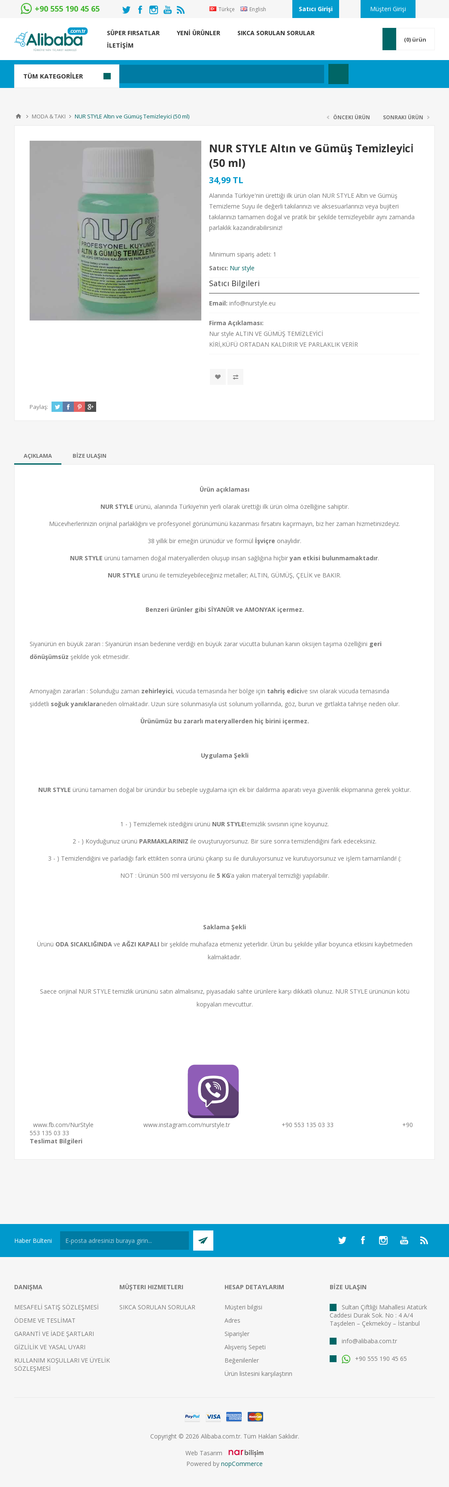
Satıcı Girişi (316, 9)
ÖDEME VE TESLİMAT (45, 1320)
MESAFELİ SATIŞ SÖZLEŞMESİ (56, 1307)
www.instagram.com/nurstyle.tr (186, 1125)
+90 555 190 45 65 (374, 1358)
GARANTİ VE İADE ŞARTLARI (54, 1334)
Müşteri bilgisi (243, 1307)
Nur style (242, 268)
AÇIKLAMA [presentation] (38, 455)
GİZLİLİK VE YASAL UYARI (49, 1347)
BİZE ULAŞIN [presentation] (89, 455)
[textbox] (183, 74)
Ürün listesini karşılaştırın (258, 1373)
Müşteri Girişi (388, 9)
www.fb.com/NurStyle (63, 1125)
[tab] (37, 456)
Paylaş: (39, 407)
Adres (232, 1320)
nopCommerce (242, 1464)
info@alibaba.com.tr (369, 1341)
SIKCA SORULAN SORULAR (157, 1307)
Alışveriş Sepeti (245, 1347)
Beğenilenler (241, 1360)
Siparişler (236, 1334)
